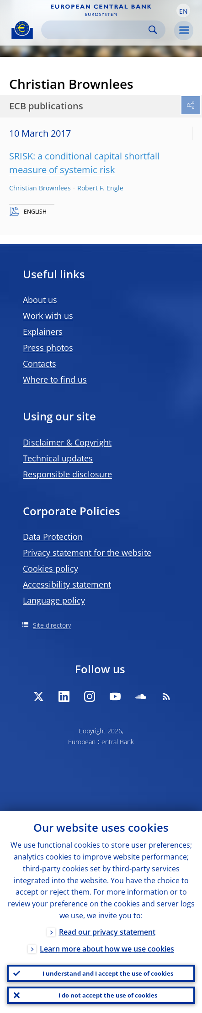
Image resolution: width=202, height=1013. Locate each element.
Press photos (48, 347)
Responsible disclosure (67, 474)
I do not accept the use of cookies (107, 995)
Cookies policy (50, 568)
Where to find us (55, 379)
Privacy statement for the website (87, 552)
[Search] (96, 30)
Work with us (48, 315)
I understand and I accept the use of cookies (108, 973)
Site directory (52, 625)
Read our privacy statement (107, 932)
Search (152, 30)
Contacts (39, 363)
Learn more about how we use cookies (107, 949)
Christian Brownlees (40, 188)
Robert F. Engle (100, 188)
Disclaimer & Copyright (67, 442)
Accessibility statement (67, 584)
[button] (183, 10)
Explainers (43, 331)
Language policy (54, 600)
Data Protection (53, 536)
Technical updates (58, 458)
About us (40, 299)
